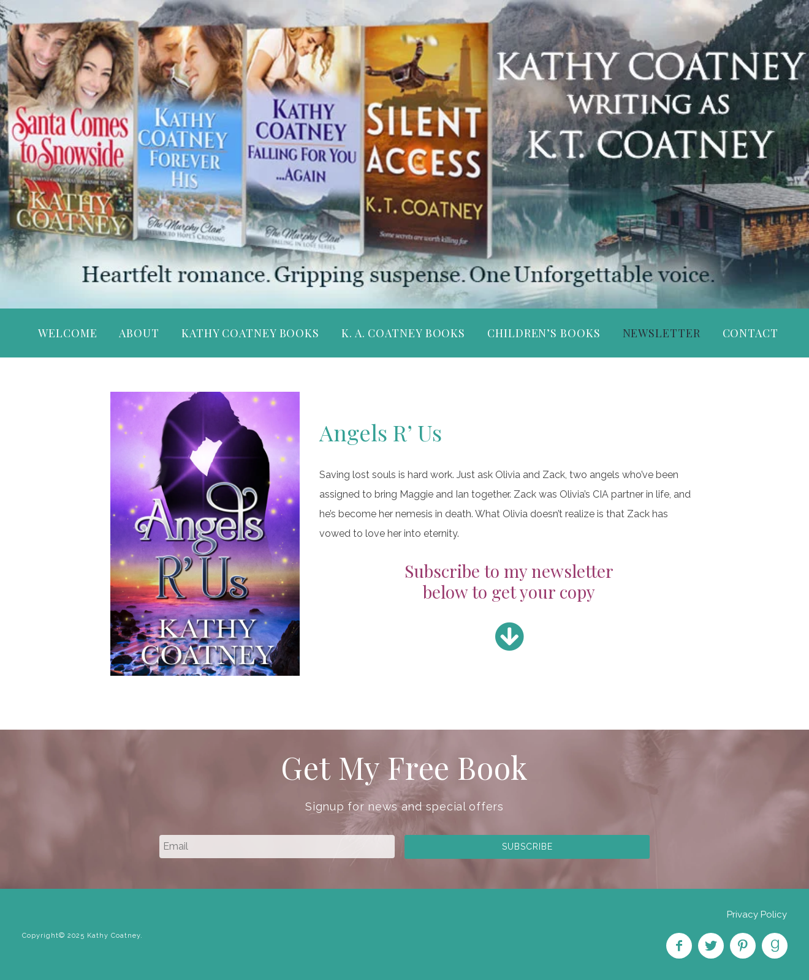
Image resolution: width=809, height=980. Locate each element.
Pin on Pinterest (743, 946)
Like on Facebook (679, 946)
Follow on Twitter (711, 946)
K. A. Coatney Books (403, 333)
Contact (750, 333)
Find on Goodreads (775, 946)
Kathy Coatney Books (250, 333)
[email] (277, 846)
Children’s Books (543, 333)
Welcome (67, 333)
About (139, 333)
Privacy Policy (757, 914)
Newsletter (662, 333)
